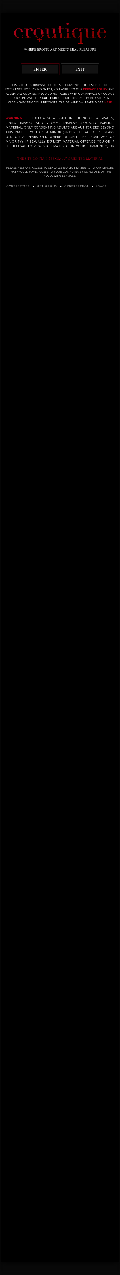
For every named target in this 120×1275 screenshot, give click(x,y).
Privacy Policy (95, 89)
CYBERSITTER (18, 186)
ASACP (101, 186)
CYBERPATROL (76, 186)
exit (79, 69)
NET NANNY (47, 186)
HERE (108, 102)
